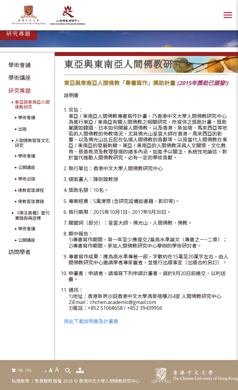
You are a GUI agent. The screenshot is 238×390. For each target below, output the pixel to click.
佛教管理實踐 (31, 201)
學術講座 (19, 78)
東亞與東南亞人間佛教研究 (32, 105)
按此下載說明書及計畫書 (91, 321)
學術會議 (19, 65)
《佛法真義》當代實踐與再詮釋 (32, 215)
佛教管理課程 (31, 190)
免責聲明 (43, 381)
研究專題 (19, 91)
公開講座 (26, 167)
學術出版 (26, 179)
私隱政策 (20, 381)
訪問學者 (19, 252)
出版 (22, 129)
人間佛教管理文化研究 (32, 143)
